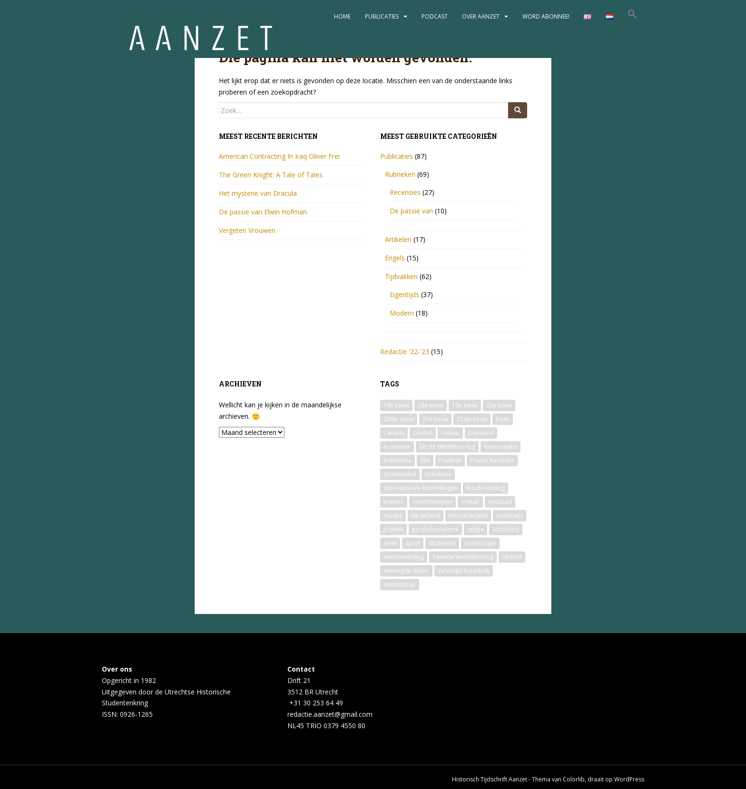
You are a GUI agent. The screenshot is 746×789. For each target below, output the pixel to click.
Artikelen (398, 239)
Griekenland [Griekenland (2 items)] (399, 474)
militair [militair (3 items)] (470, 502)
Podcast (435, 16)
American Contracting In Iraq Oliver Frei (279, 156)
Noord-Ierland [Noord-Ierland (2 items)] (468, 515)
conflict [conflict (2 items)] (422, 433)
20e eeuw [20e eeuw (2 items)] (499, 405)
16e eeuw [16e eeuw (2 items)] (396, 405)
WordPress (629, 779)
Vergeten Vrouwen (247, 230)
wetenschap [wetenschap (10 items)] (399, 584)
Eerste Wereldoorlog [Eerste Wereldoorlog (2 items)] (447, 447)
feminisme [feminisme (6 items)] (397, 460)
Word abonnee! (545, 16)
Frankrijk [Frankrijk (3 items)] (450, 460)
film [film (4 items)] (425, 460)
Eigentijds (404, 294)
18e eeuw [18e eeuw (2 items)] (430, 405)
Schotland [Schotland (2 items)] (505, 529)
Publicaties (382, 16)
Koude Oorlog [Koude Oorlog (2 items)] (485, 488)
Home (342, 16)
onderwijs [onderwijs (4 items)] (509, 515)
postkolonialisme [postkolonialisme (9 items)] (435, 529)
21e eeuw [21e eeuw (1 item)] (435, 419)
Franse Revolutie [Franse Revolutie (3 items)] (492, 460)
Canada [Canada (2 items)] (393, 433)
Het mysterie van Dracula (258, 193)
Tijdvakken (401, 276)
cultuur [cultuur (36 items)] (450, 433)
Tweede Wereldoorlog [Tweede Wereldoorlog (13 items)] (462, 557)
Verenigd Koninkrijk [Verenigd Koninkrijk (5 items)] (464, 571)
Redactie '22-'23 (404, 351)
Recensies (405, 192)
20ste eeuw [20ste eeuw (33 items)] (398, 419)
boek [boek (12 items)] (503, 419)
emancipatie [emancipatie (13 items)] (500, 447)
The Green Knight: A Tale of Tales (271, 174)
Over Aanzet (481, 16)
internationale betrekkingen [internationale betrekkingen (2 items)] (420, 488)
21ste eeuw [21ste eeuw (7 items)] (472, 419)
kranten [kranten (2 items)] (393, 502)
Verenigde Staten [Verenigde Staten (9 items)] (406, 571)
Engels (395, 257)
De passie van (411, 210)
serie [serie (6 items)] (390, 543)
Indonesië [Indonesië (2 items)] (438, 474)
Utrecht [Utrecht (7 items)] (512, 557)
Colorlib (574, 779)
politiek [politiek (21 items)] (393, 529)
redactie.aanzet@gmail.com (330, 714)
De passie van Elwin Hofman (263, 211)
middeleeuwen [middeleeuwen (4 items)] (432, 502)
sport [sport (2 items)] (412, 543)
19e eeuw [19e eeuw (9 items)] (465, 405)
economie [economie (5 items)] (397, 447)
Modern (402, 313)
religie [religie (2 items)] (475, 529)
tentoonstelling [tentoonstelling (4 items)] (403, 557)
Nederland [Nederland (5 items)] (425, 515)
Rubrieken (400, 174)
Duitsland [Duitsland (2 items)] (481, 433)
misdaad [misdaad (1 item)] (500, 502)
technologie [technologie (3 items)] (480, 543)
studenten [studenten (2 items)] (442, 543)
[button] (632, 16)
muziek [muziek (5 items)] (392, 515)
